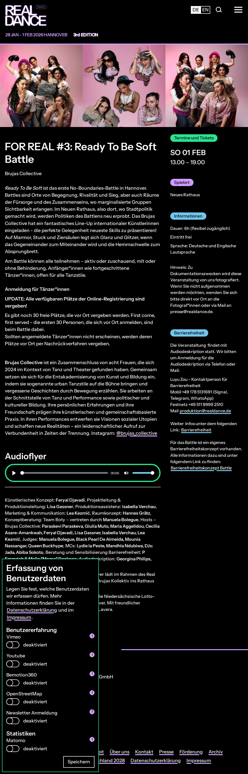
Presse (166, 752)
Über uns (119, 752)
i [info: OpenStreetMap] (92, 692)
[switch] (12, 644)
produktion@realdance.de (205, 410)
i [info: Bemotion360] (92, 673)
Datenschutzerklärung (32, 610)
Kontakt (144, 752)
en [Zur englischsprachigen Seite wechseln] (205, 10)
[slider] (64, 472)
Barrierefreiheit (196, 429)
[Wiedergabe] (14, 473)
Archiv (216, 752)
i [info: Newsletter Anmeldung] (92, 711)
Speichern (79, 762)
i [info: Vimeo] (92, 636)
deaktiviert (35, 645)
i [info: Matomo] (92, 739)
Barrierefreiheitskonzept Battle (201, 467)
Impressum (19, 617)
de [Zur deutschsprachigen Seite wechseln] (196, 10)
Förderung (191, 752)
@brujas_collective (136, 433)
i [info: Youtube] (92, 654)
